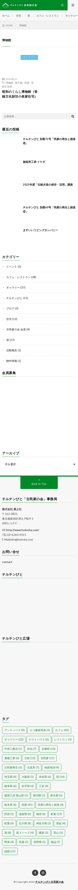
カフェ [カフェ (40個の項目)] (62, 730)
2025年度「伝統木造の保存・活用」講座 (48, 184)
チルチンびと (14, 298)
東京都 (18, 82)
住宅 (18, 15)
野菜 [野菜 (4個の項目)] (9, 842)
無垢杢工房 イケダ (34, 161)
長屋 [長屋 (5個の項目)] (23, 842)
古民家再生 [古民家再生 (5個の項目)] (13, 767)
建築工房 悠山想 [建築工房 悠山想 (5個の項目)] (16, 795)
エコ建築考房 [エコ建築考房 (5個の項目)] (40, 730)
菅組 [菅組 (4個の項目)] (61, 823)
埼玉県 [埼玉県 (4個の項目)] (10, 776)
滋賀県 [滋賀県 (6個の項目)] (25, 814)
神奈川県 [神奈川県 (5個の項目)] (43, 823)
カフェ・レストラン (47, 15)
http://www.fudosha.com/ (22, 530)
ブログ (10, 308)
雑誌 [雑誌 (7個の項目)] (55, 842)
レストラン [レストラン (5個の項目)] (63, 739)
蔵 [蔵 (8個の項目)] (7, 832)
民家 (26, 82)
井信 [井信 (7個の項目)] (31, 748)
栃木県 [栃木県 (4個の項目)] (10, 804)
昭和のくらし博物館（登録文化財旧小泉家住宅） (20, 94)
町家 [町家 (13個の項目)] (56, 814)
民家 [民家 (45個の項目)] (27, 804)
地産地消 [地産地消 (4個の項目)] (51, 767)
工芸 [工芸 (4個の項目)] (43, 786)
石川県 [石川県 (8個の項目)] (25, 823)
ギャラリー (71, 15)
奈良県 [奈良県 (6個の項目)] (45, 776)
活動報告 (11, 350)
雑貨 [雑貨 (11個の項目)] (9, 851)
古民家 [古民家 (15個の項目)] (47, 758)
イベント (11, 266)
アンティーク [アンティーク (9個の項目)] (14, 730)
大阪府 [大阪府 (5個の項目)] (28, 776)
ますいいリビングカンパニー (40, 230)
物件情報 (11, 360)
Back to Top (39, 483)
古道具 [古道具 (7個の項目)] (33, 767)
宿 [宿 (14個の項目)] (60, 776)
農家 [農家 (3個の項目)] (43, 832)
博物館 (9, 82)
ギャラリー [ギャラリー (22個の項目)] (14, 739)
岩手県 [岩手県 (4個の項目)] (28, 786)
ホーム (6, 15)
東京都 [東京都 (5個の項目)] (56, 795)
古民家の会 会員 (16, 329)
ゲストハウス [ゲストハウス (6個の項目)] (39, 739)
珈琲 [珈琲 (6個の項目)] (41, 814)
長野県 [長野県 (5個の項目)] (39, 842)
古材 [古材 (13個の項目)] (29, 758)
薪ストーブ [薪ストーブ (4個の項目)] (25, 832)
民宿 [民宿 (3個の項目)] (9, 814)
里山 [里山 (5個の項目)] (58, 832)
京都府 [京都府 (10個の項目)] (48, 748)
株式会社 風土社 (12, 509)
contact (7, 562)
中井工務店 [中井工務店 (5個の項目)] (13, 748)
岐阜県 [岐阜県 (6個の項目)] (10, 786)
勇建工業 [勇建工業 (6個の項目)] (11, 758)
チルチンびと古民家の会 (49, 881)
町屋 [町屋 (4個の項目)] (9, 823)
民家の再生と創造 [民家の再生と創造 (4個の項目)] (50, 804)
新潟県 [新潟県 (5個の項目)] (39, 795)
